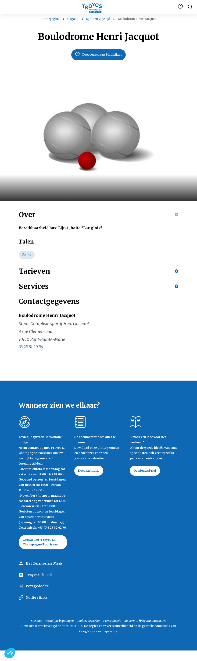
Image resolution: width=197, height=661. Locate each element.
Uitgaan (73, 19)
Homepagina (50, 19)
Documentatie (91, 480)
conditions (162, 636)
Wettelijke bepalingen (59, 631)
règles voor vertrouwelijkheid (111, 636)
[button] (9, 653)
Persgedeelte (37, 596)
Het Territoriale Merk (44, 574)
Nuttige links (36, 608)
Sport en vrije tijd (98, 19)
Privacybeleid (112, 631)
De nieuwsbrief (147, 480)
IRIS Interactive (156, 631)
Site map (36, 631)
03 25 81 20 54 (31, 355)
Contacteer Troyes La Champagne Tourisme (42, 551)
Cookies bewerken (88, 631)
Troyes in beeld (39, 585)
